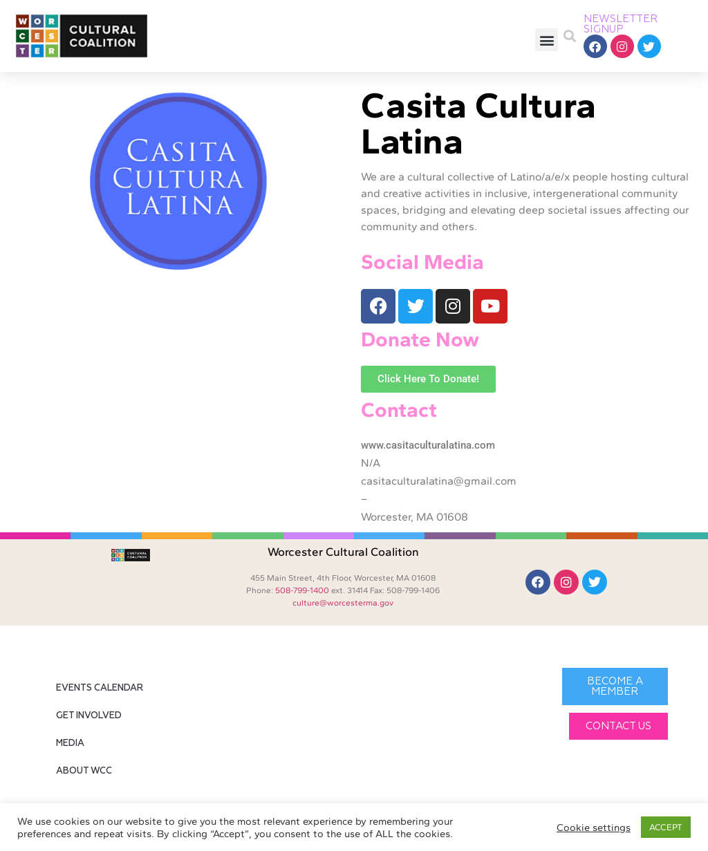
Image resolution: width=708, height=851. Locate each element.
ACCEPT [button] (665, 827)
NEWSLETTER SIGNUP (621, 24)
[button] (546, 39)
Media (70, 743)
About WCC (84, 771)
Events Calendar (99, 688)
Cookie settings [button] (594, 827)
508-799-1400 (302, 590)
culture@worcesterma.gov (342, 603)
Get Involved (89, 715)
